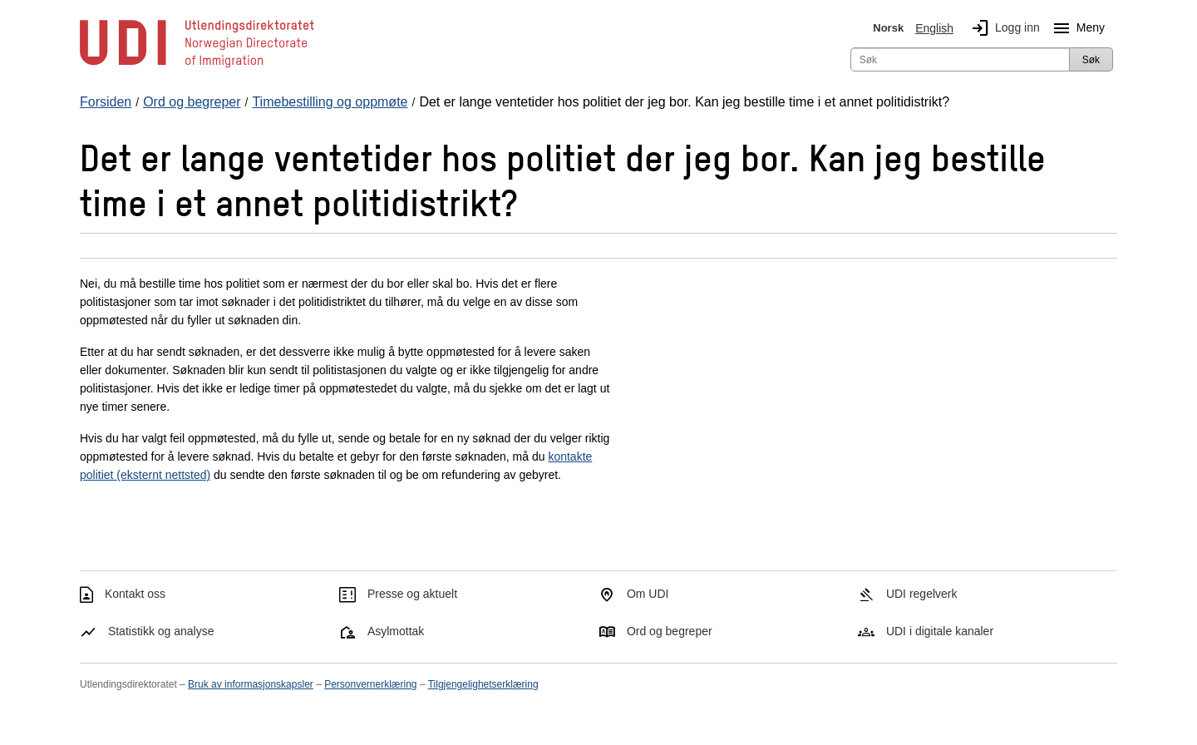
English (934, 28)
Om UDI (648, 593)
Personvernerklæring (370, 684)
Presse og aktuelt (412, 593)
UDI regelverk (922, 593)
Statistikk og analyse (161, 631)
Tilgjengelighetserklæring (483, 684)
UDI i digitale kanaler (939, 631)
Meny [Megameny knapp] (1076, 28)
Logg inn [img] (1002, 28)
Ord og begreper (669, 631)
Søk (1091, 60)
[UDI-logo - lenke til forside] (197, 66)
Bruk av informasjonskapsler (250, 684)
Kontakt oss (135, 593)
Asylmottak (395, 631)
